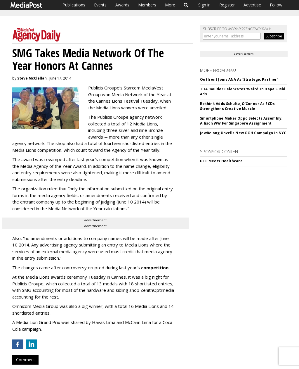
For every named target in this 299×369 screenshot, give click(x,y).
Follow (276, 5)
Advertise (252, 5)
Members (147, 5)
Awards (122, 5)
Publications (73, 5)
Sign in (204, 5)
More (170, 5)
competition (154, 267)
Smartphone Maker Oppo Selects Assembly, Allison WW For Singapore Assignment (241, 121)
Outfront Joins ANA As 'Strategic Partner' (239, 79)
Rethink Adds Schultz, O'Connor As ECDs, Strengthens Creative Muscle (238, 106)
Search (186, 5)
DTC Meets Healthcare (221, 160)
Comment (25, 359)
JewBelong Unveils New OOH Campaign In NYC (243, 132)
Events (100, 5)
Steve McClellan (32, 78)
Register (227, 5)
